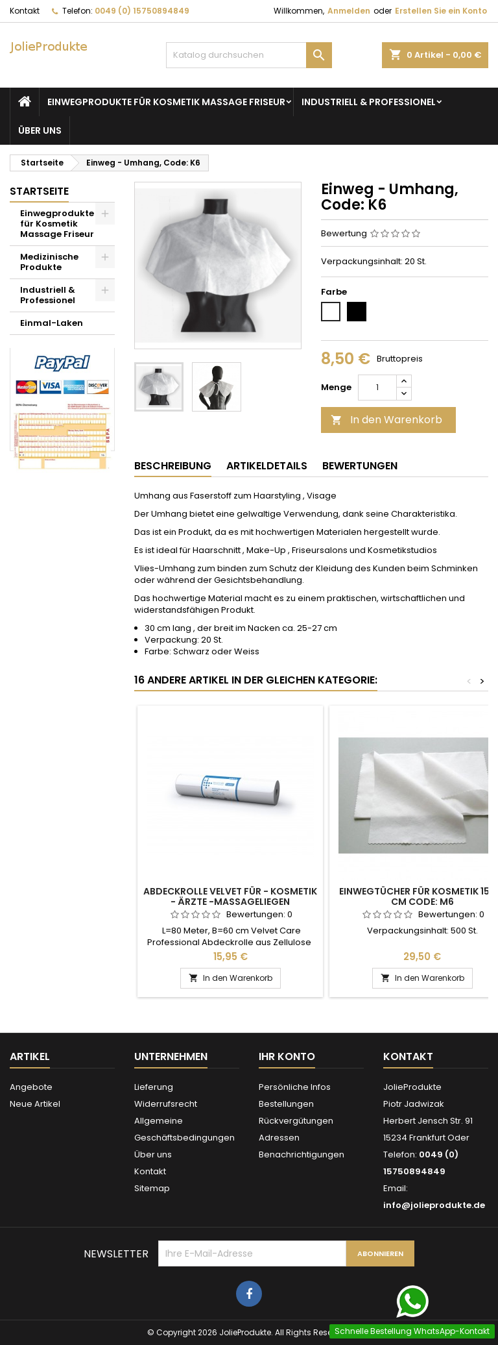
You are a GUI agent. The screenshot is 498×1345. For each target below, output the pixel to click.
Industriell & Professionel (369, 101)
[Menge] (377, 388)
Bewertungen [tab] (359, 465)
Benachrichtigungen (301, 1154)
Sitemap (152, 1188)
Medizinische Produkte (49, 262)
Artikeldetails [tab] (266, 465)
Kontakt (25, 10)
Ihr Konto (287, 1056)
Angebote (31, 1087)
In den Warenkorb (386, 419)
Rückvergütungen (296, 1121)
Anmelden (348, 10)
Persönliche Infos (295, 1087)
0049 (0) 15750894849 (142, 10)
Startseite (39, 191)
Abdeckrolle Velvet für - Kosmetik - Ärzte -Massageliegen (230, 896)
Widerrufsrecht (165, 1104)
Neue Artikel (35, 1104)
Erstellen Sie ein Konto (441, 10)
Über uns (40, 130)
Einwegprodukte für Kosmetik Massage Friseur (166, 101)
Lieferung (153, 1087)
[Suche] (249, 55)
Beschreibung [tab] (172, 465)
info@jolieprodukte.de (434, 1205)
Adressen (279, 1137)
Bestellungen (286, 1104)
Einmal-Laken (51, 323)
